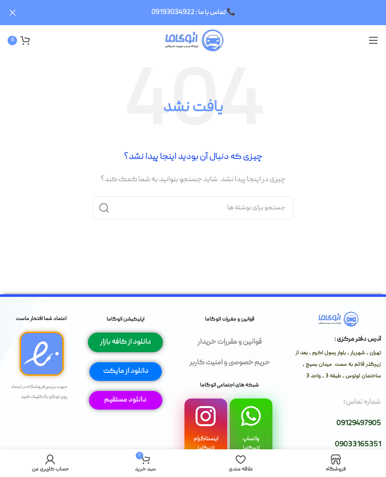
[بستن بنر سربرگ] (12, 12)
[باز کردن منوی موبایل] (373, 40)
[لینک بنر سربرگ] (208, 12)
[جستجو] (193, 207)
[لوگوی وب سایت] (193, 40)
